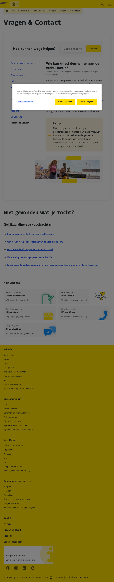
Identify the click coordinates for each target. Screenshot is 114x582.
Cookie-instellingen (25, 101)
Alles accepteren (65, 102)
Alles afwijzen (87, 102)
